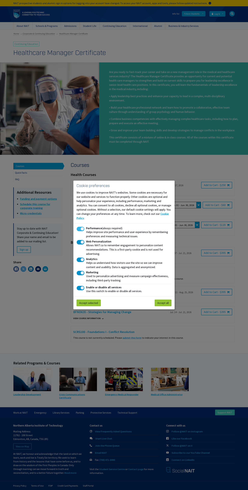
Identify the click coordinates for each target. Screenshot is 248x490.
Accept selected (88, 303)
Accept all (163, 303)
